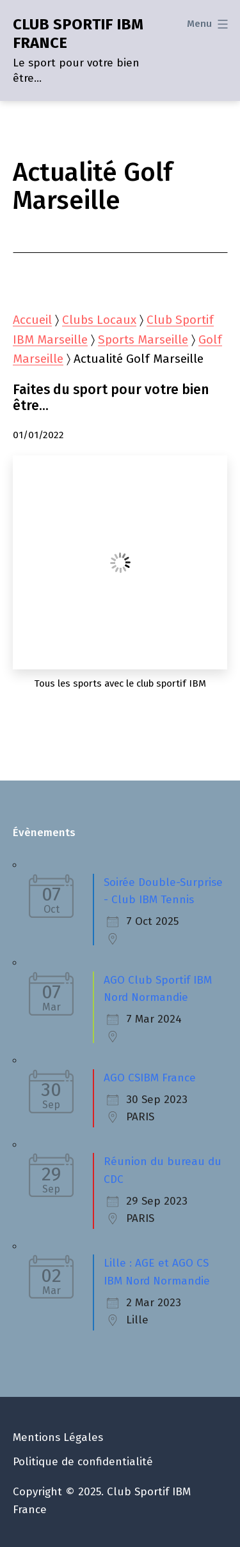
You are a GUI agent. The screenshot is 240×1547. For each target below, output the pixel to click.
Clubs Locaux (99, 319)
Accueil (32, 319)
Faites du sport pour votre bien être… (111, 398)
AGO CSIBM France (150, 1078)
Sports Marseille (143, 339)
